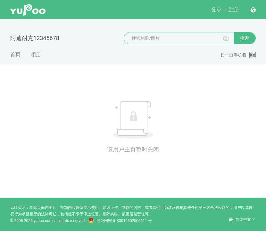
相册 (36, 54)
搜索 (244, 38)
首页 (15, 54)
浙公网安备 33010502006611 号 (120, 220)
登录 (216, 9)
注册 (234, 9)
